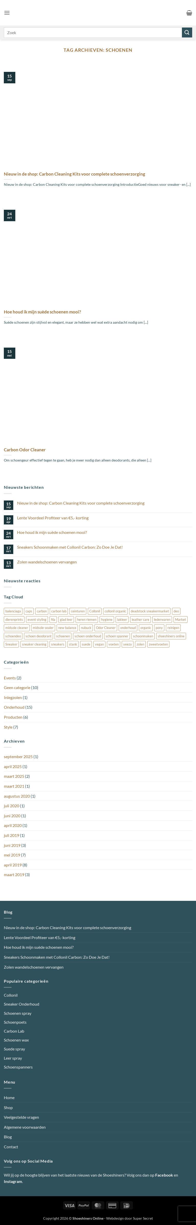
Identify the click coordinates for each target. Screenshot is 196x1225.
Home (9, 1097)
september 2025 (18, 756)
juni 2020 (12, 815)
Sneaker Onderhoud (21, 1004)
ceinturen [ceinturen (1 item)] (78, 611)
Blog (8, 1136)
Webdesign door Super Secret (129, 1218)
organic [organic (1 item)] (145, 628)
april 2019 (13, 864)
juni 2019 (12, 845)
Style (8, 727)
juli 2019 (11, 835)
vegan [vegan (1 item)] (99, 644)
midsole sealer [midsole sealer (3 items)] (43, 628)
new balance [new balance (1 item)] (67, 628)
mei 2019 (12, 854)
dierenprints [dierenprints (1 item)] (14, 619)
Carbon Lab (14, 1031)
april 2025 (13, 766)
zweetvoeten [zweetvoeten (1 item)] (158, 644)
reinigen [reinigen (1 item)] (173, 628)
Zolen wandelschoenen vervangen (47, 561)
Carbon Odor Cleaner (25, 449)
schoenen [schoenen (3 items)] (63, 636)
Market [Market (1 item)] (180, 619)
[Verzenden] (187, 32)
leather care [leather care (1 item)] (140, 619)
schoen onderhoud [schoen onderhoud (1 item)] (88, 636)
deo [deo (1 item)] (176, 611)
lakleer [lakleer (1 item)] (122, 619)
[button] (7, 12)
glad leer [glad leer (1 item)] (66, 619)
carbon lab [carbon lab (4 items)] (58, 611)
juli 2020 (11, 805)
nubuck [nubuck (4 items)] (86, 628)
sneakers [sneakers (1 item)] (57, 644)
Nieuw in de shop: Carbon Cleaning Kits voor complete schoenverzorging (74, 174)
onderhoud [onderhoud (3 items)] (128, 628)
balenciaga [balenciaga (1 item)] (13, 611)
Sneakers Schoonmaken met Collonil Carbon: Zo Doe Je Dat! (70, 547)
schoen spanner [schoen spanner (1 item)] (117, 636)
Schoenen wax (16, 1039)
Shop (8, 1107)
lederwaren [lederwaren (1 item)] (162, 619)
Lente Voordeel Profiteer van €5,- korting (53, 517)
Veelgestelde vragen (21, 1117)
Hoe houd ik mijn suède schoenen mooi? (42, 311)
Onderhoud (14, 707)
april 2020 (13, 825)
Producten (13, 717)
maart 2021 (14, 786)
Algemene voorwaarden (25, 1127)
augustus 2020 (17, 796)
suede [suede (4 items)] (86, 644)
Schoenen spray (17, 1013)
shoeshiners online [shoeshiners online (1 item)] (171, 636)
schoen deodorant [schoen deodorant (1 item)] (39, 636)
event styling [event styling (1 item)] (37, 619)
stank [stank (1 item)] (73, 644)
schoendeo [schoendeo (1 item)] (13, 636)
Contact (11, 1146)
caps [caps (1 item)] (29, 611)
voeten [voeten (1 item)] (113, 644)
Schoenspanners (18, 1066)
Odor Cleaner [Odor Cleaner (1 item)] (106, 628)
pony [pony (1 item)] (159, 628)
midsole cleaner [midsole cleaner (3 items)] (16, 628)
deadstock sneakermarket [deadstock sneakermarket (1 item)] (150, 611)
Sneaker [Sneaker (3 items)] (11, 644)
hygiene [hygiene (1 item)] (107, 619)
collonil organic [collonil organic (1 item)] (115, 611)
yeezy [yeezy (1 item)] (127, 644)
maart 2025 (14, 776)
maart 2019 (14, 874)
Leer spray (13, 1058)
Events (10, 677)
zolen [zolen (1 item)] (140, 644)
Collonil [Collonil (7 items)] (94, 611)
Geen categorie (17, 687)
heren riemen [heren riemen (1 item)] (86, 619)
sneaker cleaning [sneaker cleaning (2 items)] (34, 644)
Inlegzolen (13, 697)
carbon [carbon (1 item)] (42, 611)
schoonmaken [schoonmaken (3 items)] (143, 636)
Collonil (11, 995)
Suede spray (14, 1048)
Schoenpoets (15, 1022)
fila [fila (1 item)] (53, 619)
